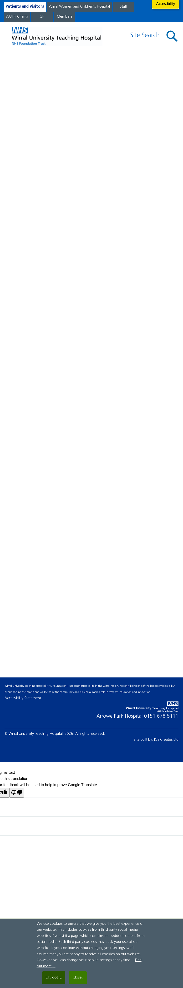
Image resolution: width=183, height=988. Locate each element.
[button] (172, 36)
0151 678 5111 (161, 716)
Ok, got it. (54, 977)
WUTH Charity (17, 17)
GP (42, 17)
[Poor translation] (16, 793)
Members (64, 17)
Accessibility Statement (23, 698)
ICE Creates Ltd (166, 740)
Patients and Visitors (25, 7)
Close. (78, 977)
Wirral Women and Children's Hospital (79, 7)
